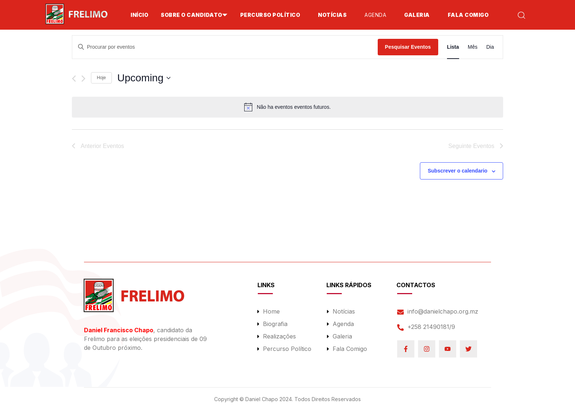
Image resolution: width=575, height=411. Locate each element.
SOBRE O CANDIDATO (191, 15)
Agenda (375, 15)
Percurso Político (270, 15)
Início (139, 15)
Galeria (417, 15)
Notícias (332, 15)
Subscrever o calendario (457, 171)
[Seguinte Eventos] (83, 78)
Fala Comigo (468, 15)
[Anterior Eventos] (74, 78)
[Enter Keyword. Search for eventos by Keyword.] (225, 47)
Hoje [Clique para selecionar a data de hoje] (101, 77)
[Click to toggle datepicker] (144, 78)
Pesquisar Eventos (408, 47)
